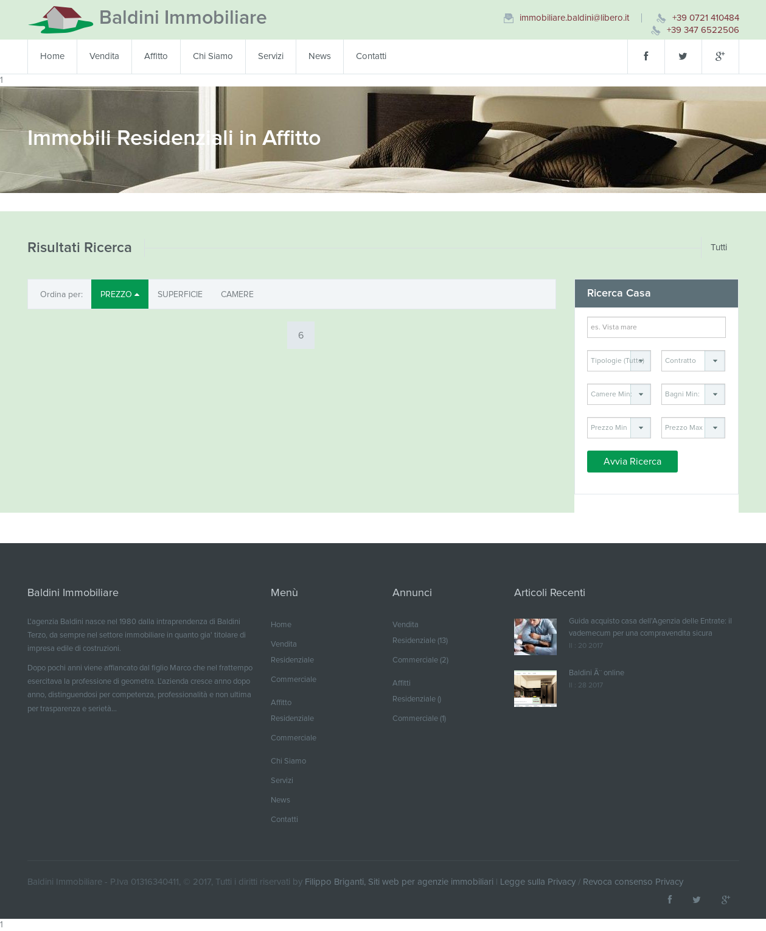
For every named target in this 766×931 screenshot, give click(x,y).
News (319, 56)
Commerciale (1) (419, 719)
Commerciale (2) (420, 660)
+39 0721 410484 (705, 18)
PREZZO (119, 294)
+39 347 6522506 (703, 30)
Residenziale (292, 660)
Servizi (271, 56)
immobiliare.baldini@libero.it (574, 18)
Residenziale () (416, 699)
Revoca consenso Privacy (633, 882)
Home (52, 56)
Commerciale (293, 680)
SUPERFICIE (180, 294)
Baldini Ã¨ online (596, 673)
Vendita (104, 56)
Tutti (719, 247)
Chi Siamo (213, 56)
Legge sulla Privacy (538, 882)
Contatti (371, 56)
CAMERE (237, 294)
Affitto (156, 56)
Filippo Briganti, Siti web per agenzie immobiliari (399, 882)
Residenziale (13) (420, 641)
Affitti (401, 683)
